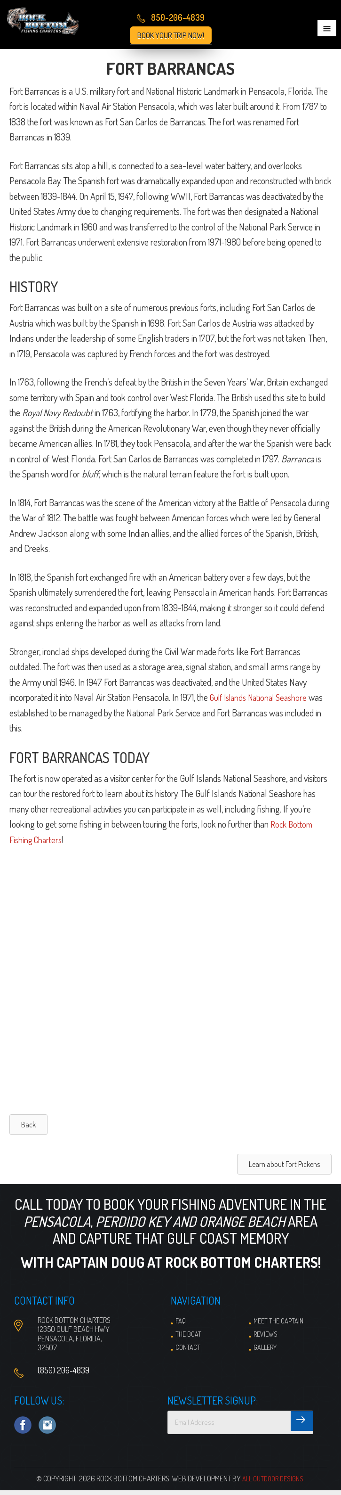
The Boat (188, 1338)
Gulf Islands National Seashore (263, 702)
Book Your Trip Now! (170, 35)
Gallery (265, 1351)
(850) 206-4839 (63, 1374)
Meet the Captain (278, 1326)
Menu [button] (326, 28)
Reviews (266, 1338)
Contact (187, 1351)
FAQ (180, 1326)
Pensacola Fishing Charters (49, 23)
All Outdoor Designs (273, 1482)
